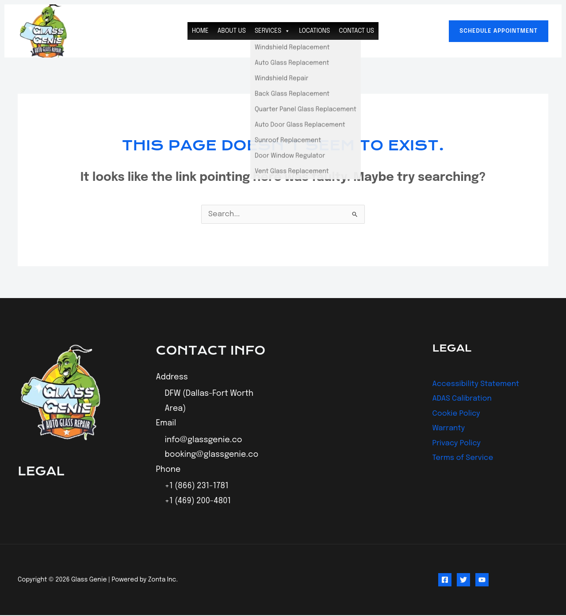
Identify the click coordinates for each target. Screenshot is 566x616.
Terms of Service (465, 458)
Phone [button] (168, 470)
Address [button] (172, 378)
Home (200, 31)
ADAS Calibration (464, 399)
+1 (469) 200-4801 (198, 502)
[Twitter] (463, 580)
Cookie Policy (458, 414)
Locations (314, 31)
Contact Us (356, 31)
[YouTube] (482, 580)
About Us (232, 31)
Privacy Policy (458, 444)
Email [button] (166, 424)
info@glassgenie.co (203, 441)
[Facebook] (444, 580)
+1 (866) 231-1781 (197, 487)
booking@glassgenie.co (212, 455)
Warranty (449, 428)
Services (272, 31)
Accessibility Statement (479, 384)
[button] (498, 31)
